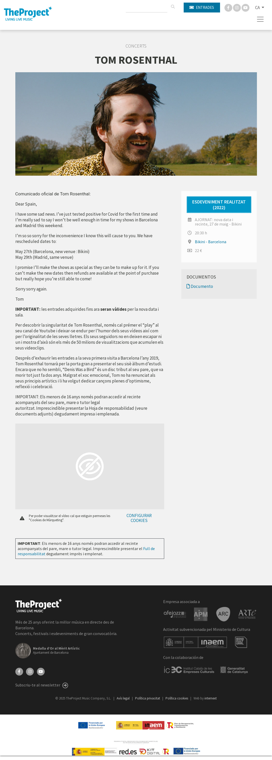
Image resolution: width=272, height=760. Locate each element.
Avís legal (123, 698)
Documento (200, 286)
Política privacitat (148, 698)
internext (210, 698)
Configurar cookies (139, 518)
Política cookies (177, 698)
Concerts (136, 46)
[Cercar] (173, 7)
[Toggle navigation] (260, 19)
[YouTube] (41, 670)
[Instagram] (237, 7)
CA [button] (258, 7)
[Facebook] (228, 7)
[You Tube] (245, 7)
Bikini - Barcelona (210, 241)
